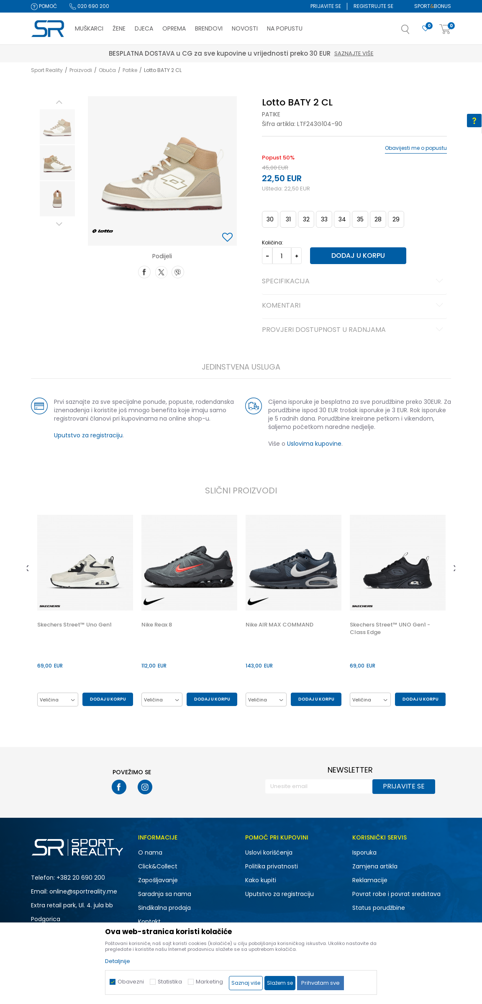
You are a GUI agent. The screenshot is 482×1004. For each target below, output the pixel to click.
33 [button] (324, 219)
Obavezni (131, 982)
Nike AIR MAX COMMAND (279, 625)
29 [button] (396, 219)
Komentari (354, 306)
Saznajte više (118, 53)
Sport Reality (47, 70)
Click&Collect (157, 866)
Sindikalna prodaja (164, 908)
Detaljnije (117, 961)
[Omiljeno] (425, 28)
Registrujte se (373, 6)
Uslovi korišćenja (268, 852)
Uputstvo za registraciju (88, 435)
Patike (130, 70)
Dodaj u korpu (358, 255)
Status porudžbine (378, 908)
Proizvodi (80, 70)
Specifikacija (354, 281)
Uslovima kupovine (314, 443)
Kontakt (149, 921)
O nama (150, 852)
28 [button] (378, 219)
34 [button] (342, 219)
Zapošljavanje (158, 880)
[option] (57, 127)
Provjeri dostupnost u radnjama (354, 330)
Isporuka (364, 852)
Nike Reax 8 (156, 625)
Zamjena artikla (374, 866)
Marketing (209, 982)
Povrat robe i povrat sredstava (396, 894)
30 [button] (270, 219)
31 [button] (288, 219)
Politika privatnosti (271, 866)
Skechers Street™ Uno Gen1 (74, 625)
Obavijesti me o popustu (416, 148)
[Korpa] (445, 29)
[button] (414, 31)
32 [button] (306, 219)
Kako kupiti (260, 880)
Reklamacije (369, 880)
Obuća (107, 70)
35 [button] (360, 219)
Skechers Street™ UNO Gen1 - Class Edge (390, 628)
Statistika (170, 982)
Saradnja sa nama (164, 894)
